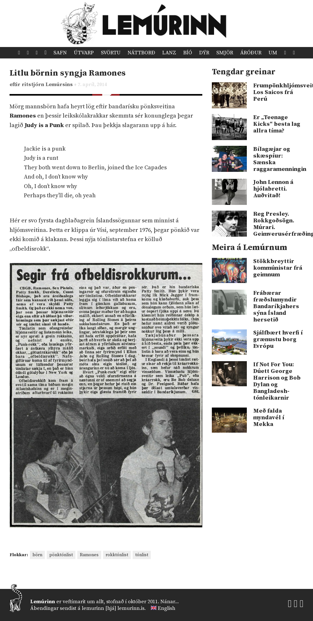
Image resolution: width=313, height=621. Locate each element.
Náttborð (141, 52)
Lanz (169, 52)
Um (272, 52)
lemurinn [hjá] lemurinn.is (113, 608)
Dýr (204, 52)
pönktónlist (61, 555)
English (166, 608)
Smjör (224, 52)
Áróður (250, 52)
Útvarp (84, 52)
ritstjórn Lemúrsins (48, 84)
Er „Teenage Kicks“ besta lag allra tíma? (276, 124)
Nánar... (169, 601)
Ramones (89, 555)
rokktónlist (117, 555)
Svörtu (111, 52)
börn (37, 555)
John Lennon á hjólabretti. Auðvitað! (273, 189)
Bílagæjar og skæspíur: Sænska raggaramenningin (278, 159)
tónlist (141, 555)
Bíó (187, 52)
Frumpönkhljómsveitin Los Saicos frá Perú (278, 92)
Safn (60, 52)
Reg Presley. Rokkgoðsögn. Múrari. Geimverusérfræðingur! (278, 224)
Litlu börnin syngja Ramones (68, 73)
